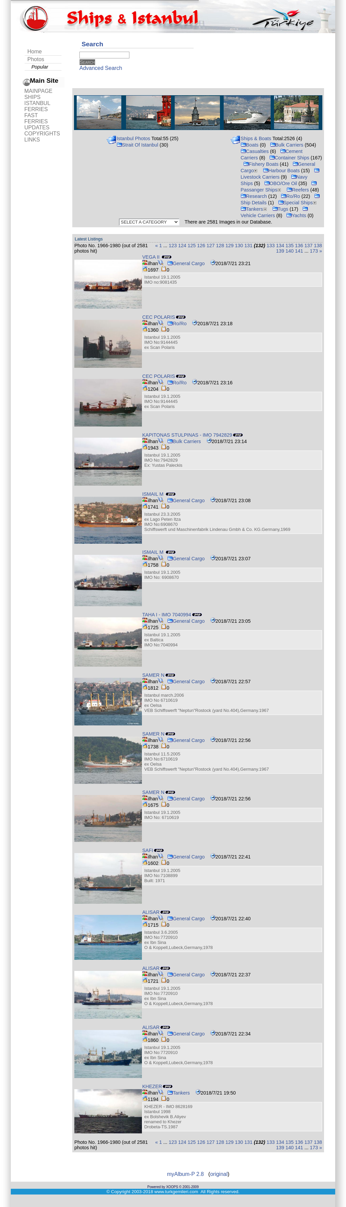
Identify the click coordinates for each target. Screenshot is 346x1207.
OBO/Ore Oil (280, 183)
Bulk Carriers (286, 145)
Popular (39, 67)
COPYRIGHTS (42, 133)
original (219, 1174)
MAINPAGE (38, 91)
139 (280, 251)
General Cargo (185, 263)
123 (173, 245)
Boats (249, 145)
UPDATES (36, 127)
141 (299, 251)
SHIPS (32, 97)
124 (182, 245)
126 (201, 245)
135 (290, 245)
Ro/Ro (290, 196)
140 (290, 251)
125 (192, 245)
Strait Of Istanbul (137, 145)
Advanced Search (100, 68)
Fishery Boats (260, 164)
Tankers (254, 209)
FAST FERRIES (36, 118)
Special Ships (298, 202)
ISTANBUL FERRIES (37, 106)
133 (271, 245)
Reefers (298, 189)
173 (314, 251)
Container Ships (289, 157)
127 (210, 245)
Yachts (296, 215)
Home (34, 51)
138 (318, 245)
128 (220, 245)
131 (248, 245)
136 (299, 245)
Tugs (280, 209)
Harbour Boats (281, 170)
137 (308, 245)
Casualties (255, 151)
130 (239, 245)
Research (254, 196)
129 (229, 245)
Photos (35, 59)
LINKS (32, 140)
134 (280, 245)
